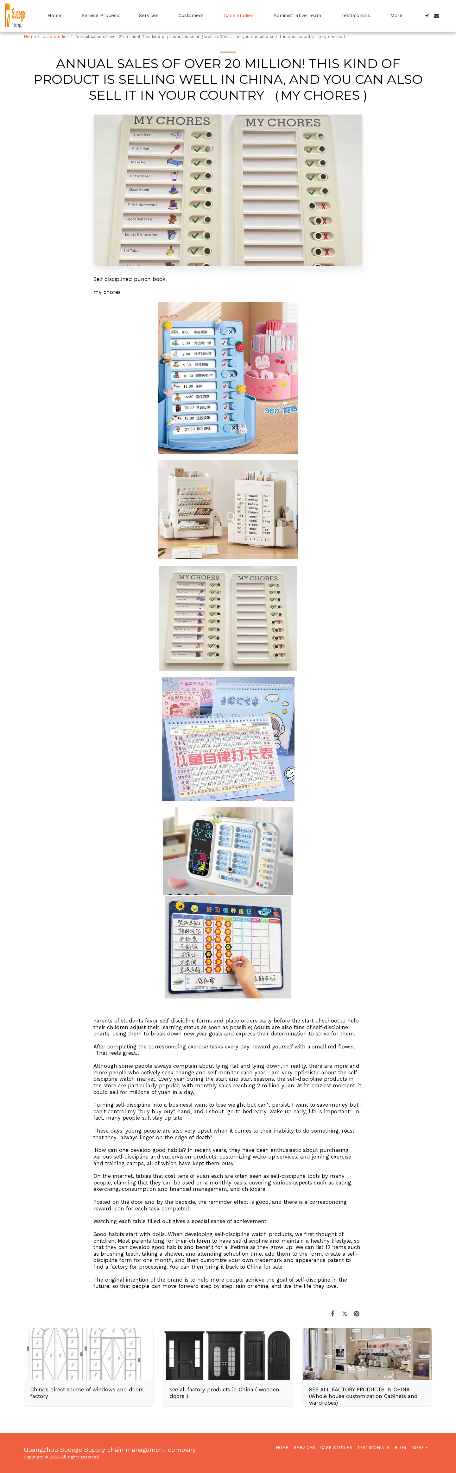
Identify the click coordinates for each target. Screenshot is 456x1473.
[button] (426, 15)
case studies (56, 36)
